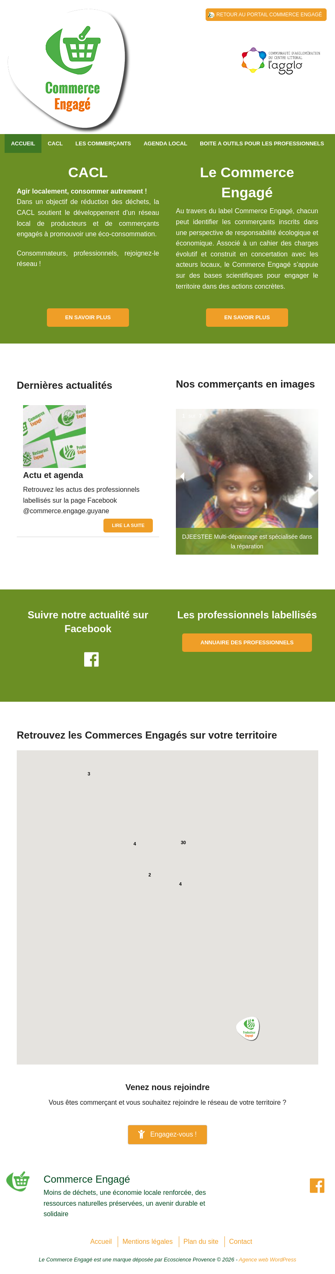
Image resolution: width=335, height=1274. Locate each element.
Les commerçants (103, 143)
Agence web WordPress (267, 1259)
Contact (240, 1241)
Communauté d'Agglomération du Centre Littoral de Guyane (69, 75)
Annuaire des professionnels (247, 642)
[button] (248, 1028)
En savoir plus (88, 317)
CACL (55, 143)
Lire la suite (128, 525)
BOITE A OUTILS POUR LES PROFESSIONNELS (262, 143)
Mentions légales (147, 1241)
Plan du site (201, 1241)
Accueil (23, 143)
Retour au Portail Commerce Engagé (269, 15)
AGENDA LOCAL (165, 143)
